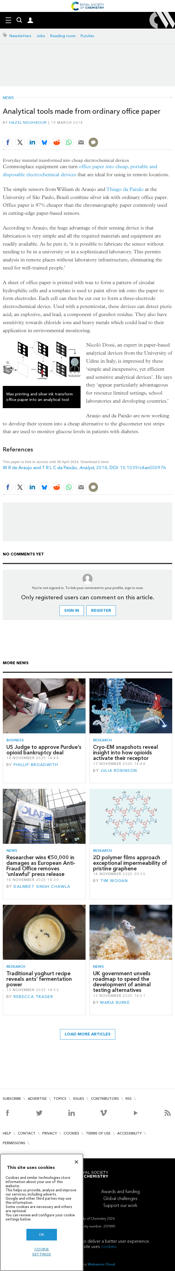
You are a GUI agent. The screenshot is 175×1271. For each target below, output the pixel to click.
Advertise (37, 1098)
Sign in (71, 610)
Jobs (40, 36)
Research (102, 740)
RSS (129, 1098)
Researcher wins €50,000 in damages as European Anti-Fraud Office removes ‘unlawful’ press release (40, 866)
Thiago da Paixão (125, 189)
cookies (108, 1246)
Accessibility (129, 1133)
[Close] (76, 1162)
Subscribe (12, 1098)
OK (41, 1234)
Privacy (49, 1133)
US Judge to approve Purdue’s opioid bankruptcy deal (43, 750)
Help (7, 1133)
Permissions (14, 1143)
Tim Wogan (114, 880)
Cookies (71, 1133)
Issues (78, 1098)
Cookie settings (41, 1251)
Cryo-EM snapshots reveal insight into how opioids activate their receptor (125, 753)
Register (101, 610)
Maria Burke (115, 1002)
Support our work (120, 1205)
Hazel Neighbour (28, 122)
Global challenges (120, 1198)
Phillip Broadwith (36, 764)
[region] (41, 1212)
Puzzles (87, 36)
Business (15, 740)
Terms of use (98, 1133)
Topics (59, 1098)
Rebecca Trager (33, 996)
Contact (27, 1133)
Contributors (105, 1098)
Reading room (63, 36)
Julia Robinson (118, 770)
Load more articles (88, 1034)
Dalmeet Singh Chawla (42, 886)
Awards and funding (120, 1191)
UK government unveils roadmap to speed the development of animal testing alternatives (122, 982)
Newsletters (20, 36)
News (8, 98)
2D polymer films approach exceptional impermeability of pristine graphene (130, 863)
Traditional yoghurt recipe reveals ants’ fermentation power (39, 979)
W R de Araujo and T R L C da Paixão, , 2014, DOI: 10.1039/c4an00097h (84, 467)
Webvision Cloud (101, 1264)
